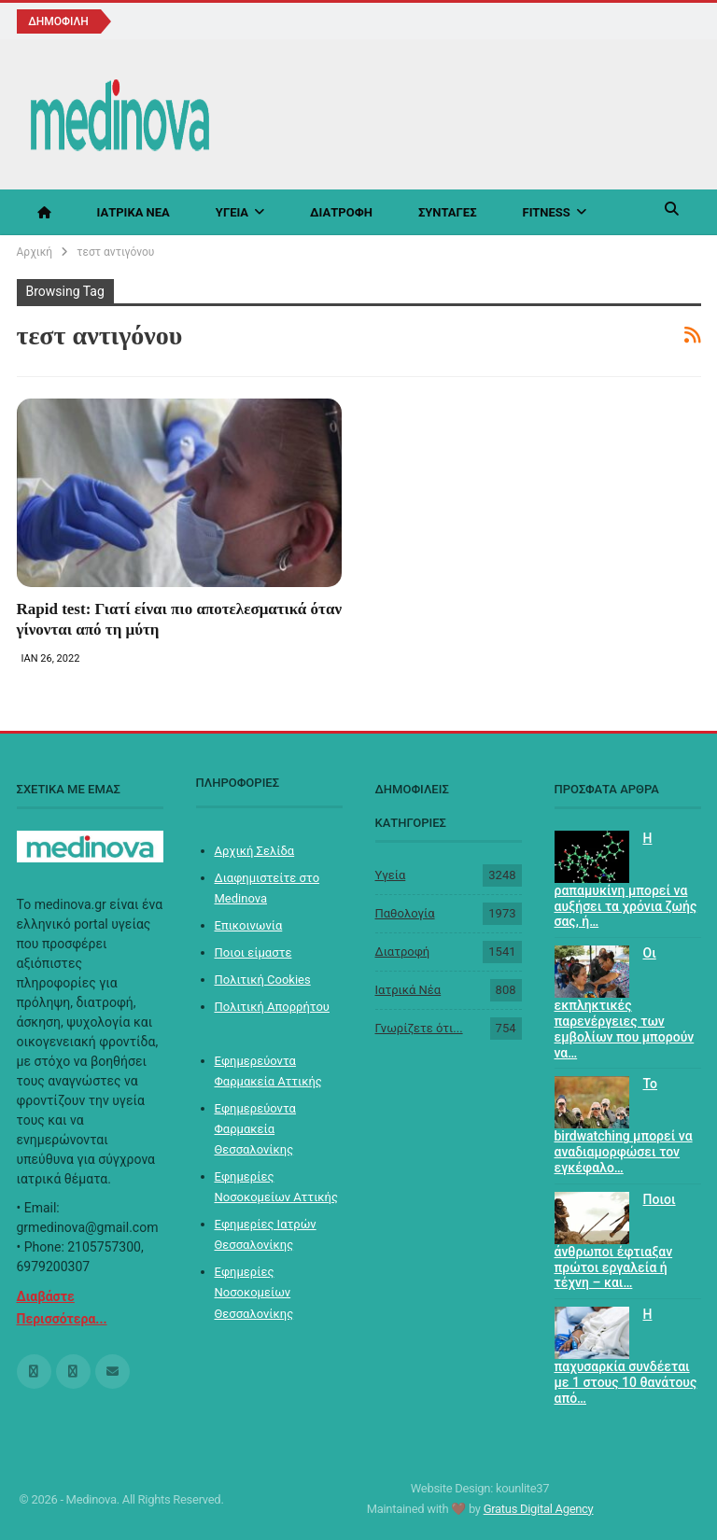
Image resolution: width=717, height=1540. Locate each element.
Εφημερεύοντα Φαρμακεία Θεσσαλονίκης (255, 1128)
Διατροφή (341, 212)
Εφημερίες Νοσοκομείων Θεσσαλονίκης (254, 1292)
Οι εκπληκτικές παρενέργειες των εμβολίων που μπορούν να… (625, 1002)
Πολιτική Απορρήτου (272, 1007)
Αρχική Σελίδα (255, 851)
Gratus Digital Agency (539, 1509)
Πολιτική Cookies (263, 980)
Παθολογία (405, 913)
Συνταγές (447, 212)
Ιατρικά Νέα (133, 212)
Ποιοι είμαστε (253, 952)
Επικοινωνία (249, 925)
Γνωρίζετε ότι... (419, 1028)
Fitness (546, 212)
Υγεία (232, 212)
